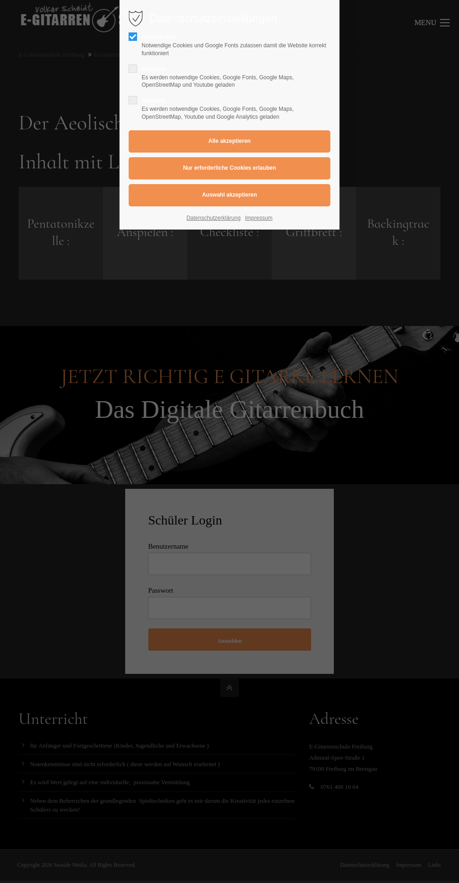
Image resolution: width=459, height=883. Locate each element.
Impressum (259, 218)
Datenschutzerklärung (213, 218)
